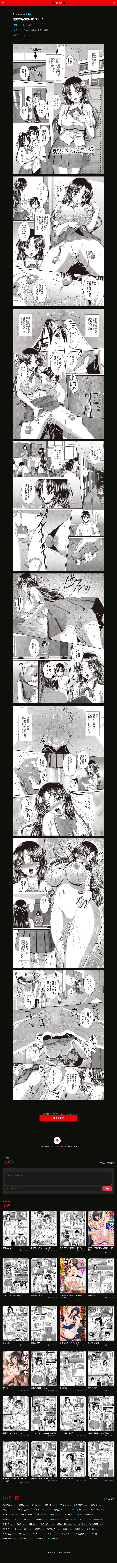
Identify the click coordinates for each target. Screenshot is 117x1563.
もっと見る (110, 1499)
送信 (107, 1189)
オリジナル (81, 1510)
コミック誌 (11, 1514)
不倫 (97, 1534)
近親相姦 (97, 1524)
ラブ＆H (98, 1510)
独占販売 (10, 1538)
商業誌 (28, 14)
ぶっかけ (81, 1524)
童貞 (41, 1538)
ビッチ (54, 1538)
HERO (58, 3)
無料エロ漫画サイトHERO (61, 1552)
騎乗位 (42, 1519)
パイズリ (48, 1524)
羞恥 (68, 1529)
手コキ (54, 1534)
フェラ (97, 1505)
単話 (46, 30)
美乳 (99, 1519)
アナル (86, 1519)
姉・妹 (72, 1519)
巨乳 (37, 1505)
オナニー (40, 1534)
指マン (68, 1534)
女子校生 (82, 1505)
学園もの (57, 1519)
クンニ (94, 1529)
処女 (55, 1514)
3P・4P (69, 1514)
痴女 (40, 1529)
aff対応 (25, 30)
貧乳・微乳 (62, 1510)
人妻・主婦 (26, 1510)
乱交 (80, 1529)
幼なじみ (54, 1529)
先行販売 (83, 1534)
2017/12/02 (27, 35)
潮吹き (9, 1524)
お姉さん (10, 1534)
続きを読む (58, 1117)
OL (28, 1529)
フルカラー (44, 1510)
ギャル (25, 1534)
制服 (29, 1519)
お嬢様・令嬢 (36, 30)
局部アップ (26, 1538)
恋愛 (22, 1524)
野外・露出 (65, 1524)
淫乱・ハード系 (12, 1519)
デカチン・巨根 (12, 1529)
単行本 (51, 1505)
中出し (66, 1505)
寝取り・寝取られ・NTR (34, 1514)
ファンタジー (86, 1514)
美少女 (9, 1510)
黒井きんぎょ (27, 25)
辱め (34, 1524)
